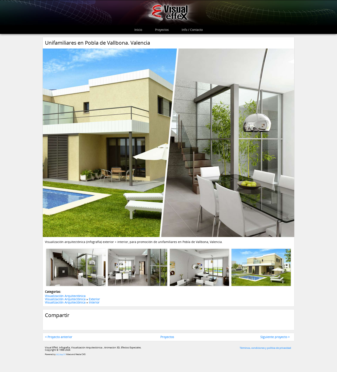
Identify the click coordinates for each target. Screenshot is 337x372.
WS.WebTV (61, 354)
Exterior (94, 299)
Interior (94, 303)
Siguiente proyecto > (275, 337)
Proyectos (167, 337)
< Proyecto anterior (58, 337)
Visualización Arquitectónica (65, 296)
